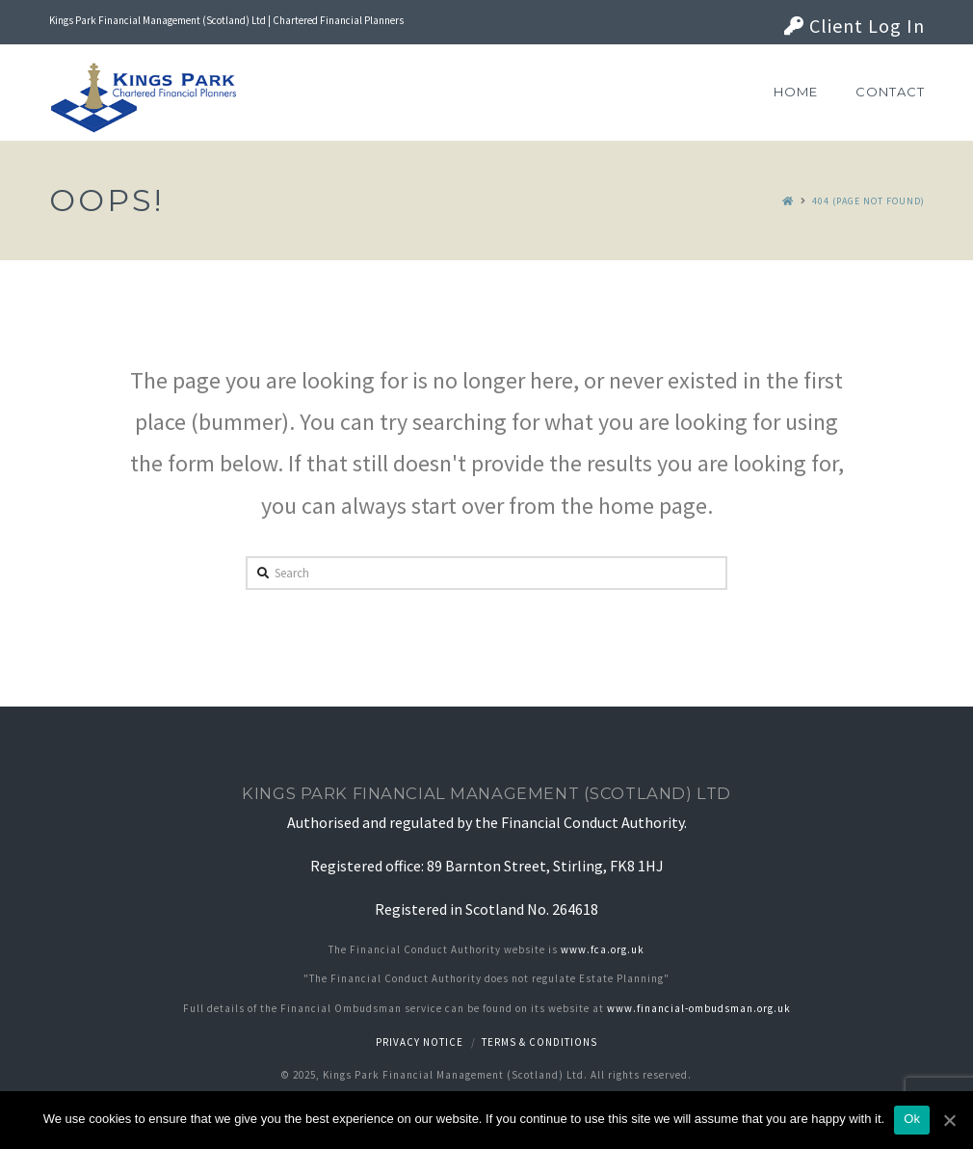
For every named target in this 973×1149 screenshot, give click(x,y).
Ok (912, 1118)
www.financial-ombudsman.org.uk (699, 1008)
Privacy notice (419, 1042)
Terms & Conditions (539, 1042)
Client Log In (854, 25)
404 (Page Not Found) (868, 201)
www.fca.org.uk (602, 949)
